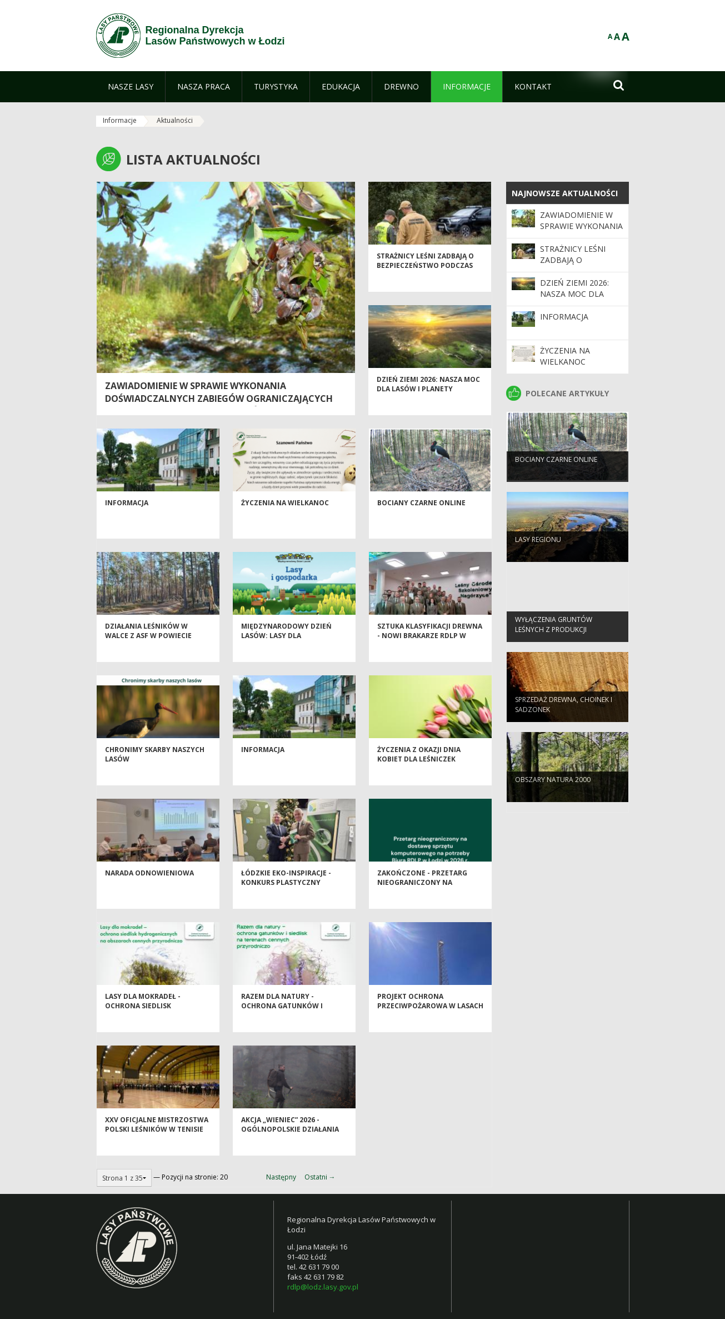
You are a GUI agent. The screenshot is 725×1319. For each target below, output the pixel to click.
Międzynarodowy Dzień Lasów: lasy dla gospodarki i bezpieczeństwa (286, 658)
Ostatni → (320, 1177)
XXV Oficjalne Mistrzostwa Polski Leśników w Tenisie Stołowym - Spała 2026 (156, 1146)
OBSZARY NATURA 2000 (553, 795)
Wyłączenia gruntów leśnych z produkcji (553, 639)
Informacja (126, 520)
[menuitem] (130, 86)
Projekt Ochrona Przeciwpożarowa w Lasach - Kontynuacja (430, 1023)
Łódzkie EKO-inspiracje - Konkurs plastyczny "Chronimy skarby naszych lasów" (292, 904)
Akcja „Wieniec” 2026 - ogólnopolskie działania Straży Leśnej (290, 1146)
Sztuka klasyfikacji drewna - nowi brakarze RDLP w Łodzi (429, 653)
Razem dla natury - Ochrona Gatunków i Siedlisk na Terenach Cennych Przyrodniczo (286, 1028)
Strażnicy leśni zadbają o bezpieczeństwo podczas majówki (425, 282)
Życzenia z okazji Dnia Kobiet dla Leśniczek (419, 771)
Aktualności (175, 120)
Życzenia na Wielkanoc (285, 520)
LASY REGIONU (538, 555)
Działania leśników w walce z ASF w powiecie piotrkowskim (148, 653)
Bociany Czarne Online (421, 520)
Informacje (120, 120)
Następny (281, 1177)
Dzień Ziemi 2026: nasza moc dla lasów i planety (428, 401)
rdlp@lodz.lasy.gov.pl (322, 1287)
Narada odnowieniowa (149, 890)
